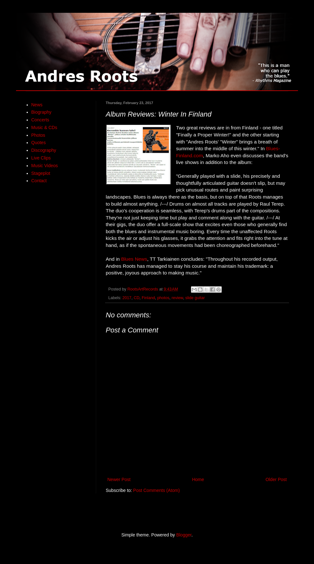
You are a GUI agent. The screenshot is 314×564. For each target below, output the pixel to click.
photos (163, 298)
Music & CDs (44, 127)
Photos (38, 135)
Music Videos (44, 165)
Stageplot (40, 173)
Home (198, 479)
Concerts (40, 119)
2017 (126, 298)
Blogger (183, 534)
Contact (39, 180)
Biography (41, 112)
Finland (148, 298)
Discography (43, 150)
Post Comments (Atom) (156, 490)
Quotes (38, 142)
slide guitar (195, 298)
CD (136, 298)
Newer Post (118, 479)
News (37, 104)
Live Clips (41, 157)
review (177, 298)
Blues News (134, 259)
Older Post (276, 479)
